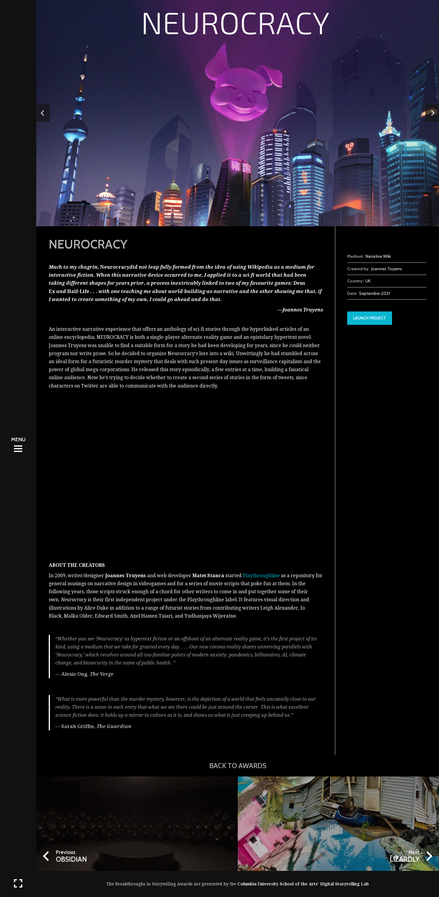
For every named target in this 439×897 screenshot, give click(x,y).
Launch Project (369, 318)
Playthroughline (261, 575)
